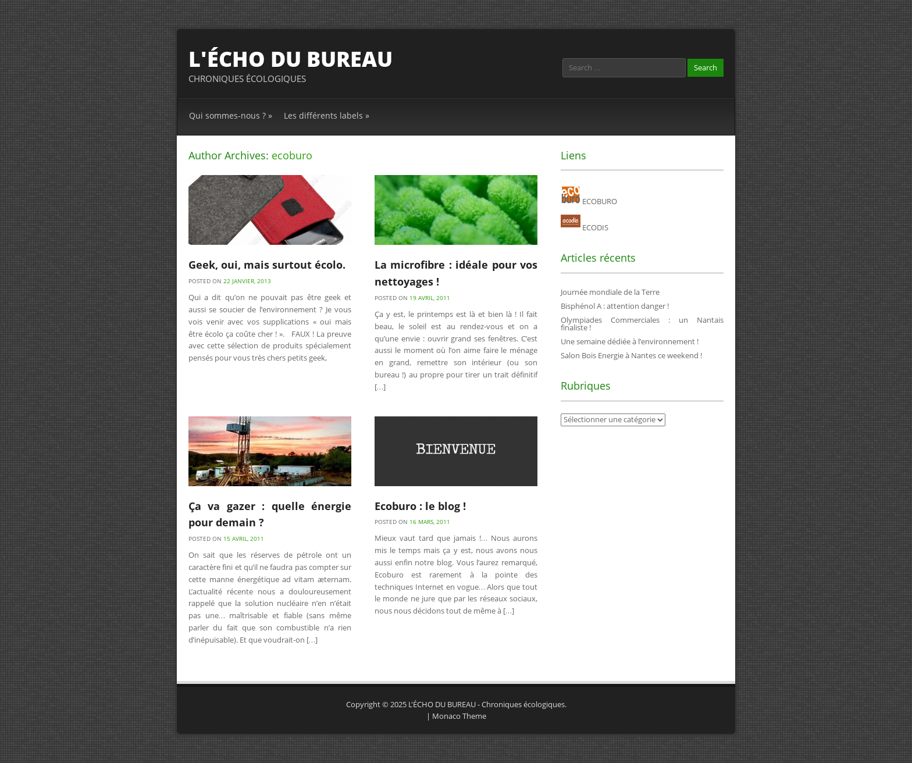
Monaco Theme (459, 716)
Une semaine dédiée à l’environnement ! (630, 341)
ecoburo (292, 155)
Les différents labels (326, 115)
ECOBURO (589, 201)
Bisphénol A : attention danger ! (615, 306)
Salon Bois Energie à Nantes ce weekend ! (631, 355)
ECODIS (584, 227)
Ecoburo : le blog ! (420, 506)
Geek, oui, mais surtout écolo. (266, 265)
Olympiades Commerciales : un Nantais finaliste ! (642, 324)
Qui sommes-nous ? (230, 115)
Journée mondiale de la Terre (610, 292)
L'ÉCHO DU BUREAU (290, 59)
